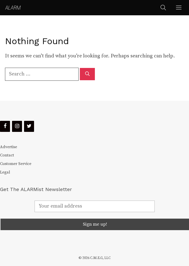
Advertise (8, 146)
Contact (7, 155)
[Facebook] (5, 126)
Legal (5, 172)
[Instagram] (17, 126)
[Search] (87, 74)
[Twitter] (29, 126)
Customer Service (15, 163)
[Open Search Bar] (163, 8)
